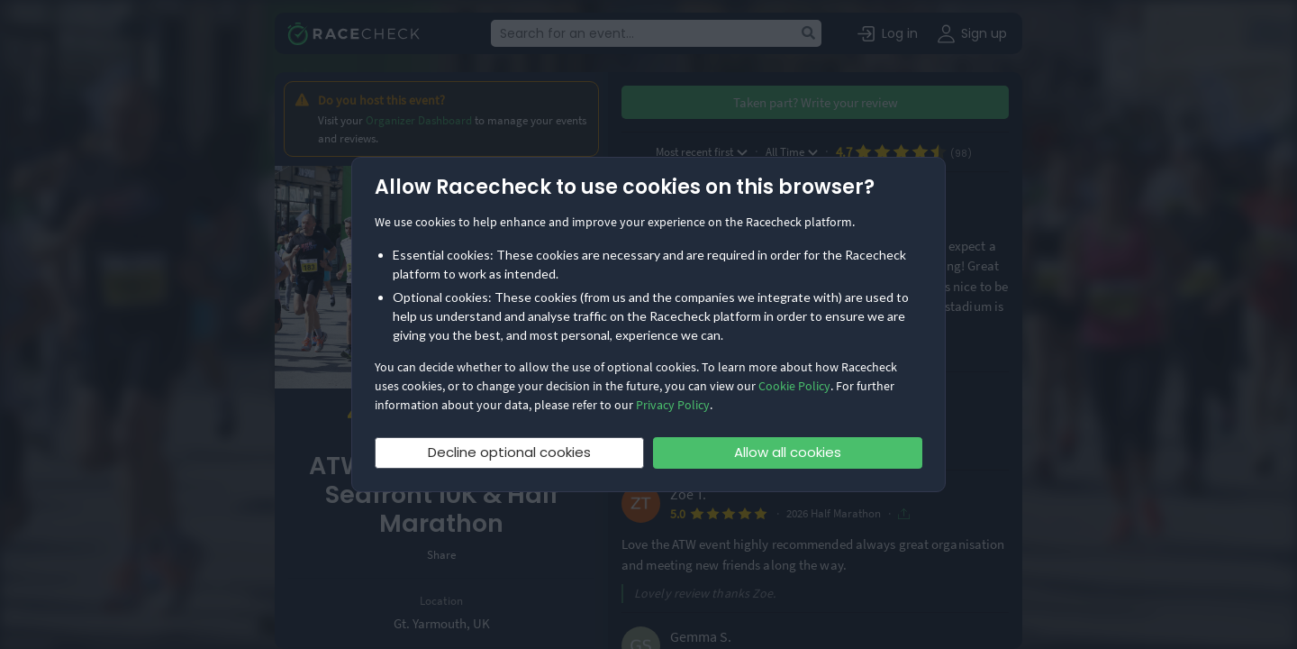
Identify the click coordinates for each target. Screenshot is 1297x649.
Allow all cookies (787, 452)
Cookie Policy (794, 386)
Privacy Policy (673, 405)
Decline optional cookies (509, 452)
